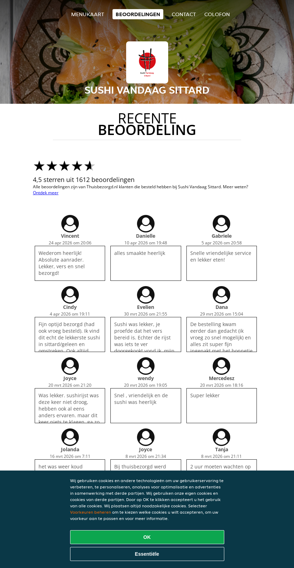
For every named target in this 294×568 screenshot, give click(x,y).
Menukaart (87, 14)
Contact (184, 14)
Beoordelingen (138, 14)
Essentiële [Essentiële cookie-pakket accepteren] (147, 554)
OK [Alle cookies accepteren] (147, 537)
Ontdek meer (46, 193)
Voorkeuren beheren (90, 512)
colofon (217, 14)
